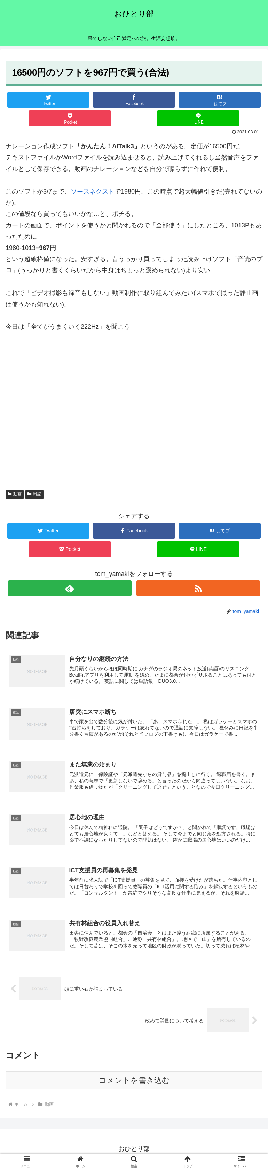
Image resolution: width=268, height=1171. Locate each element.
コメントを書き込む (134, 1082)
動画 (15, 494)
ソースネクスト (93, 191)
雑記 (34, 494)
